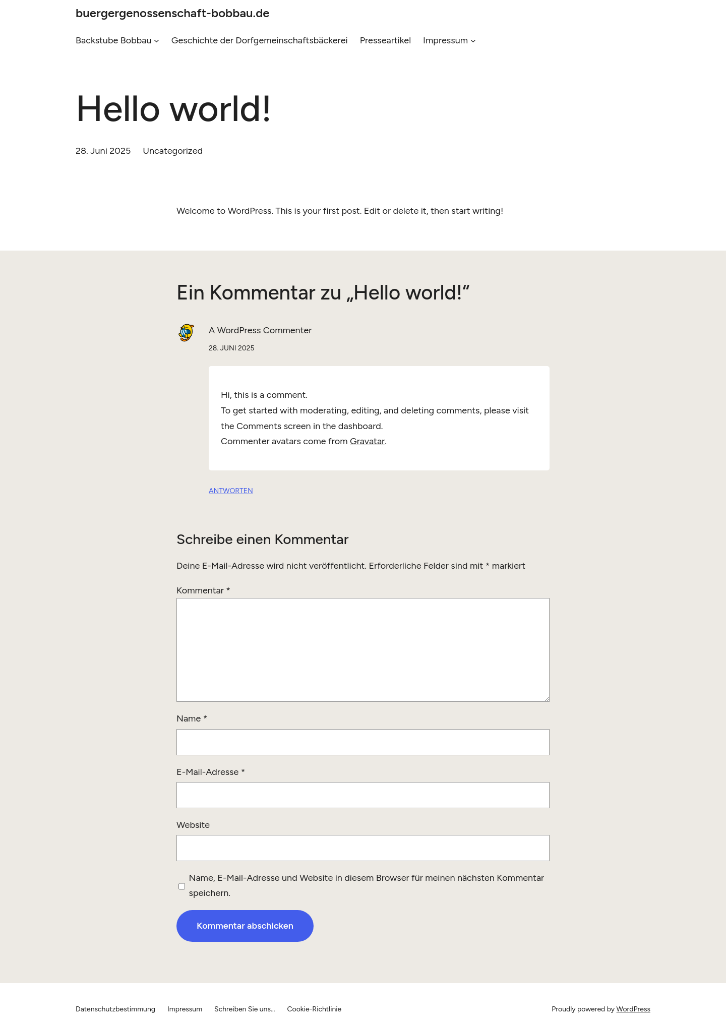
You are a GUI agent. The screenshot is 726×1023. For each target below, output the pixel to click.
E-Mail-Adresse (210, 771)
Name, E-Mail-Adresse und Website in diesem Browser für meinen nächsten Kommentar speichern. (366, 885)
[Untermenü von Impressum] (473, 40)
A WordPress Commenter (260, 330)
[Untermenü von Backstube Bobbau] (156, 40)
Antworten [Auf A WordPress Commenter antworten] (231, 491)
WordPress (633, 1009)
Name (191, 718)
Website (193, 824)
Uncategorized (173, 150)
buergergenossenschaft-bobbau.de (173, 13)
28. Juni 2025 (232, 348)
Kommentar (203, 590)
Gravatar (367, 441)
